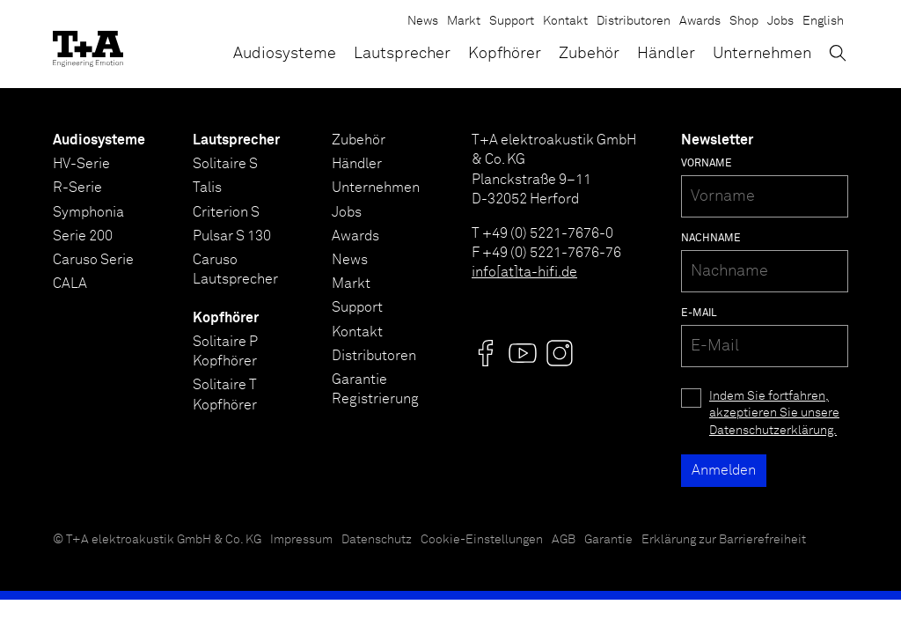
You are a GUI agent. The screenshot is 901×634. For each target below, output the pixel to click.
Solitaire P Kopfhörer (225, 351)
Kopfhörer (504, 54)
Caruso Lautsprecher (235, 269)
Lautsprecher (402, 54)
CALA (70, 283)
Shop (743, 21)
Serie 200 (83, 236)
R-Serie (77, 188)
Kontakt (565, 21)
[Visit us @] (486, 353)
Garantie (608, 540)
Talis (207, 188)
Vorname (706, 163)
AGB (563, 540)
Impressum (301, 540)
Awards (700, 21)
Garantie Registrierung (375, 389)
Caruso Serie (93, 260)
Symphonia (88, 212)
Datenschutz (376, 540)
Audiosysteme (284, 54)
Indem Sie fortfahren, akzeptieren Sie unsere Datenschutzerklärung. (774, 413)
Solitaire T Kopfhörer (225, 394)
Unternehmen (762, 54)
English (823, 21)
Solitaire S (225, 164)
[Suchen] (837, 52)
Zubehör (589, 54)
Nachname (711, 238)
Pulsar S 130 (232, 236)
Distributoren (633, 21)
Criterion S (226, 212)
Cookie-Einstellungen (482, 540)
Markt (463, 21)
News (422, 21)
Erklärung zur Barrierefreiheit (723, 540)
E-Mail (699, 313)
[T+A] (88, 44)
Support (511, 21)
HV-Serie (81, 164)
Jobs (780, 21)
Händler (666, 54)
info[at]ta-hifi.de (524, 272)
